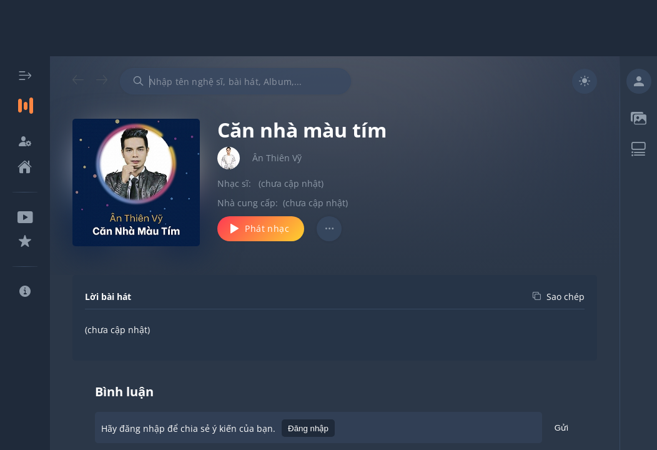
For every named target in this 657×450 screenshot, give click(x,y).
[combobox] (235, 81)
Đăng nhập (308, 428)
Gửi (561, 429)
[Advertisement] (328, 28)
